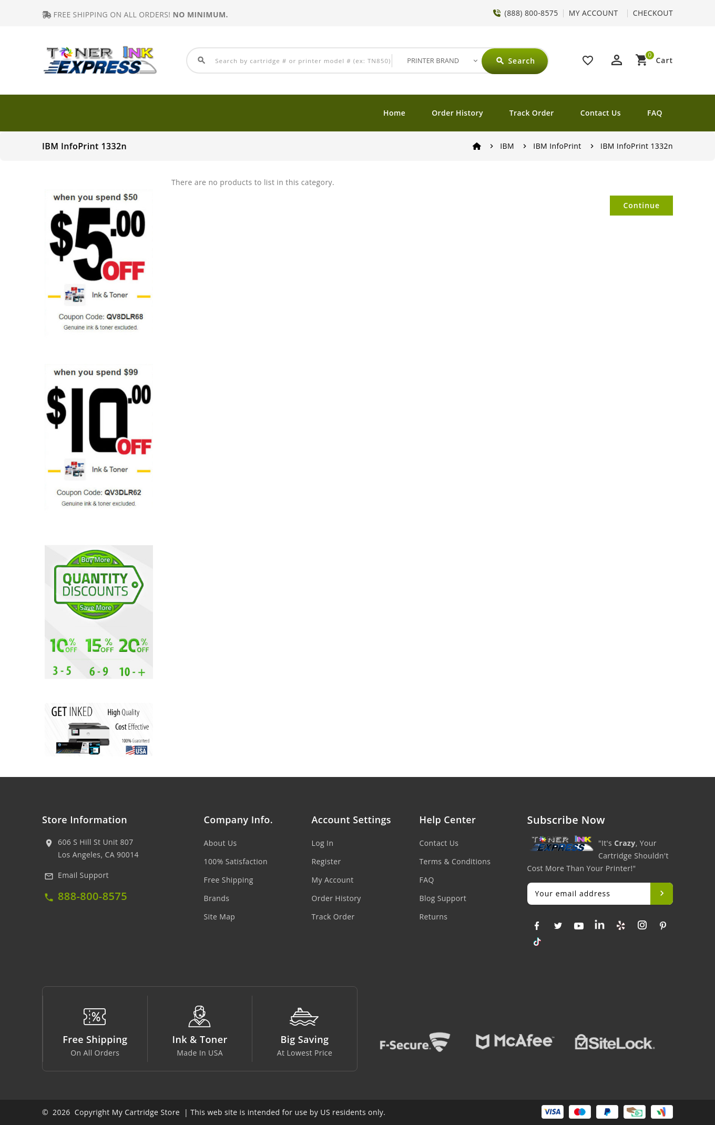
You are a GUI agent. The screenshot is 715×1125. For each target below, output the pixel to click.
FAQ (654, 113)
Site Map (220, 917)
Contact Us (600, 113)
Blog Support (443, 898)
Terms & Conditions (455, 861)
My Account (333, 880)
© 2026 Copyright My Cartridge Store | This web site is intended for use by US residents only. (213, 1112)
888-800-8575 (92, 896)
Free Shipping (228, 880)
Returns (434, 917)
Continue (641, 205)
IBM (507, 146)
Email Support (83, 875)
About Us (220, 843)
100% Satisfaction (236, 861)
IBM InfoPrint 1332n (636, 146)
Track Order (531, 113)
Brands (217, 898)
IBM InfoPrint (557, 146)
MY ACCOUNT (593, 13)
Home (394, 113)
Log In (323, 843)
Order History (457, 113)
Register (326, 861)
